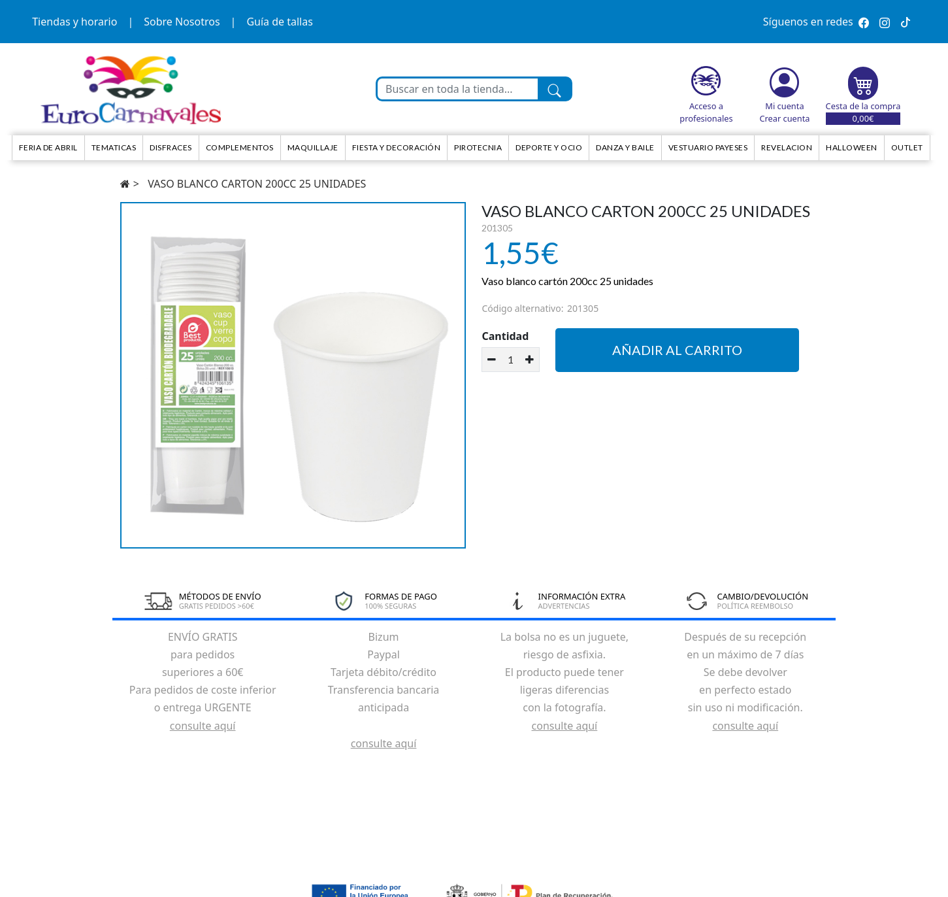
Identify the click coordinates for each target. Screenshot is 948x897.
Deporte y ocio (548, 147)
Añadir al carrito (677, 350)
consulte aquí (203, 726)
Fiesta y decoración (396, 147)
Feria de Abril (48, 147)
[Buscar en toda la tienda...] (458, 88)
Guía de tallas (279, 21)
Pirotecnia (478, 147)
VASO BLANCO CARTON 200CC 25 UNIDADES (257, 184)
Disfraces (171, 147)
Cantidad (505, 336)
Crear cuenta (784, 118)
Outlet (907, 147)
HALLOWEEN (851, 147)
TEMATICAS (114, 147)
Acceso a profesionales (705, 112)
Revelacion (786, 147)
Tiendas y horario (74, 21)
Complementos (240, 147)
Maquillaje (312, 147)
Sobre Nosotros (182, 21)
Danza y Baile (625, 147)
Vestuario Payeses (708, 147)
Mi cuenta (784, 106)
